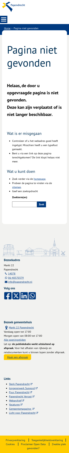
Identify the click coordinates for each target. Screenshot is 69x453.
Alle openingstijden (15, 339)
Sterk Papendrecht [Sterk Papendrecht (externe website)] (19, 383)
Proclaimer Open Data (33, 444)
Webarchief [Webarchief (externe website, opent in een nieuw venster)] (15, 400)
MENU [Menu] (3, 19)
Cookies (10, 444)
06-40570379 (16, 277)
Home (7, 28)
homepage (39, 178)
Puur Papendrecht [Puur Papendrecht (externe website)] (19, 392)
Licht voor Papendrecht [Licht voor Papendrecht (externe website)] (22, 412)
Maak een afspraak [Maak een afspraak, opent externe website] (17, 357)
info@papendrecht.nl (20, 281)
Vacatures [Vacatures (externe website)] (14, 404)
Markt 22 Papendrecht (19, 327)
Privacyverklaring (15, 440)
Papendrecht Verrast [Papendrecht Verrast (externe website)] (20, 396)
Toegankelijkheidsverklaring (47, 440)
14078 (11, 273)
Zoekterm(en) (19, 197)
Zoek (41, 204)
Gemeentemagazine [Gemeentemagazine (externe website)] (20, 408)
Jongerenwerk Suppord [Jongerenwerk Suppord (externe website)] (22, 388)
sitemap (16, 187)
